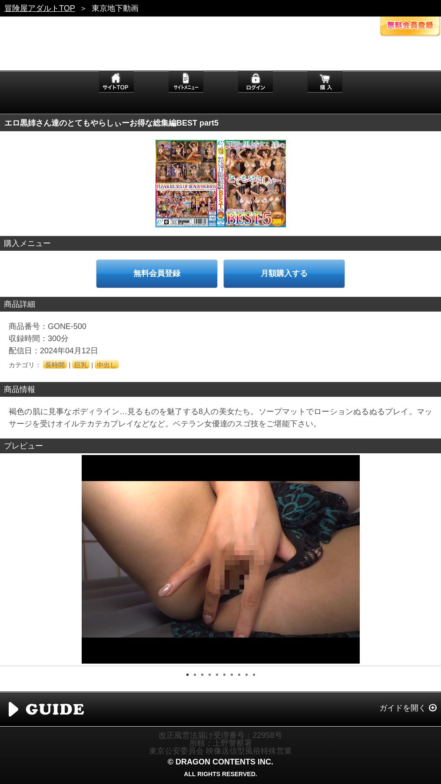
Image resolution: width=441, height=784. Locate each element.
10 (254, 675)
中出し (106, 365)
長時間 (55, 365)
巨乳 (80, 365)
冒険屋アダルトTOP (39, 8)
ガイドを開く (402, 708)
